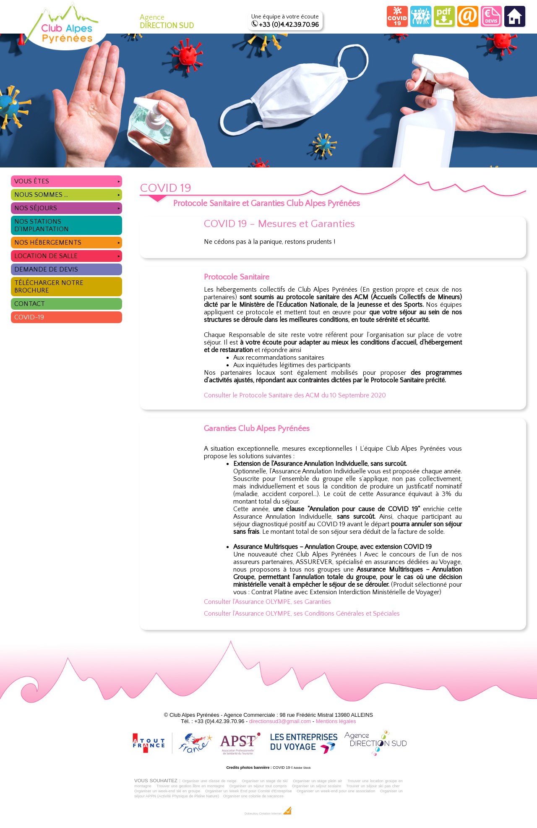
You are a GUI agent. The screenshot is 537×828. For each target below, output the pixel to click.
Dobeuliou (251, 813)
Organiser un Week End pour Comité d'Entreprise (248, 791)
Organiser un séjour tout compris (258, 786)
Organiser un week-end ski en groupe (167, 791)
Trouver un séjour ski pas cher (373, 786)
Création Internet (275, 813)
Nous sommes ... (68, 194)
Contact (29, 304)
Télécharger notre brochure (48, 286)
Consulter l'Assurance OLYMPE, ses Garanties (267, 602)
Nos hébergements (68, 241)
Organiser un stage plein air (317, 781)
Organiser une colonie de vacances (253, 796)
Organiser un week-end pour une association (336, 791)
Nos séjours (68, 207)
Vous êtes (68, 180)
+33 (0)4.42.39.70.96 (289, 25)
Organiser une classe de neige (209, 781)
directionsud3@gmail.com (280, 721)
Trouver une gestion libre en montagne (190, 786)
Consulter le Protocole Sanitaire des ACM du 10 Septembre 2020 (295, 395)
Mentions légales (336, 721)
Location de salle (68, 255)
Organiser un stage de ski (264, 781)
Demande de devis (46, 269)
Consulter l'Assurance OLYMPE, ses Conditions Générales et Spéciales (302, 613)
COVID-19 (29, 317)
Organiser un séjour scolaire (316, 786)
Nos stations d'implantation (41, 225)
